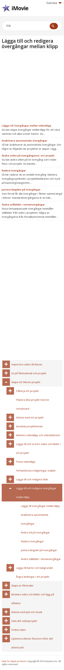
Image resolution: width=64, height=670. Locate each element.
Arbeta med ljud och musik (26, 612)
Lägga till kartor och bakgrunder (34, 567)
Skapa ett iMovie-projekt (25, 382)
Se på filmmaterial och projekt (28, 373)
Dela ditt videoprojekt (24, 621)
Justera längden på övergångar (21, 189)
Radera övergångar (14, 170)
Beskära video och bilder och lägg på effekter (32, 599)
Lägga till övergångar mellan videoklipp (26, 125)
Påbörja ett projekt (27, 391)
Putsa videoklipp (25, 461)
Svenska (54, 3)
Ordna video (18, 629)
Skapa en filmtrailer (22, 585)
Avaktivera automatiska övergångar (24, 140)
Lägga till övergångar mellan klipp (40, 506)
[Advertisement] (32, 89)
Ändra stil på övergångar (35, 532)
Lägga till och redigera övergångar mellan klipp (36, 492)
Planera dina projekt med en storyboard (32, 404)
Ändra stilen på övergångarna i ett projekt (28, 155)
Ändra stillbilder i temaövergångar (23, 204)
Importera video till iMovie (26, 364)
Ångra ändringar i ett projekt (32, 576)
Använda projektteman (29, 426)
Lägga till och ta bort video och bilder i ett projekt (38, 448)
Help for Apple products (14, 661)
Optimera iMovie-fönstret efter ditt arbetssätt (32, 643)
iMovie (20, 8)
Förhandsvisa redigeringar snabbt (36, 470)
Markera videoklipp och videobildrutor (38, 435)
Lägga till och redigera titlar (32, 479)
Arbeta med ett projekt (30, 417)
